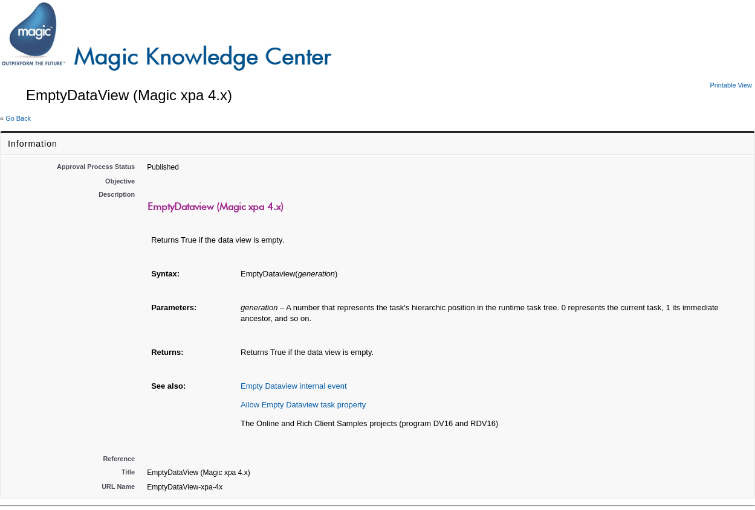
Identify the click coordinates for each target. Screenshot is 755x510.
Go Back (18, 118)
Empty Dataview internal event (294, 385)
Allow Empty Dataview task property (303, 404)
